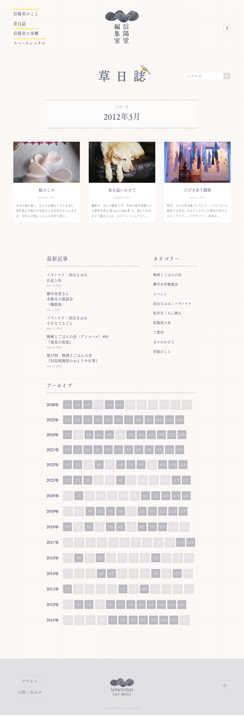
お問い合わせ (29, 693)
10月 (169, 420)
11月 (181, 420)
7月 (135, 420)
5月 (113, 404)
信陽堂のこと (24, 14)
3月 (90, 404)
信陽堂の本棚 (31, 31)
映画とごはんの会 (167, 274)
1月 (68, 404)
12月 (192, 420)
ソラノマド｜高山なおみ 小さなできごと (69, 320)
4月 (101, 420)
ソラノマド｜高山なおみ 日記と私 (69, 277)
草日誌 (22, 22)
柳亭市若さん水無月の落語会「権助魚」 (60, 299)
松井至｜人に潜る (167, 313)
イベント (160, 294)
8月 (147, 420)
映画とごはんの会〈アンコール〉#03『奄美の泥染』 (77, 339)
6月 (124, 404)
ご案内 (158, 332)
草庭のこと (162, 351)
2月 (79, 404)
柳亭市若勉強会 (165, 284)
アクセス (30, 683)
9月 (158, 420)
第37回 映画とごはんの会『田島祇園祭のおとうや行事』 (73, 357)
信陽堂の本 (162, 322)
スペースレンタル (38, 39)
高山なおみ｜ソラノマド (172, 303)
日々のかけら (163, 342)
